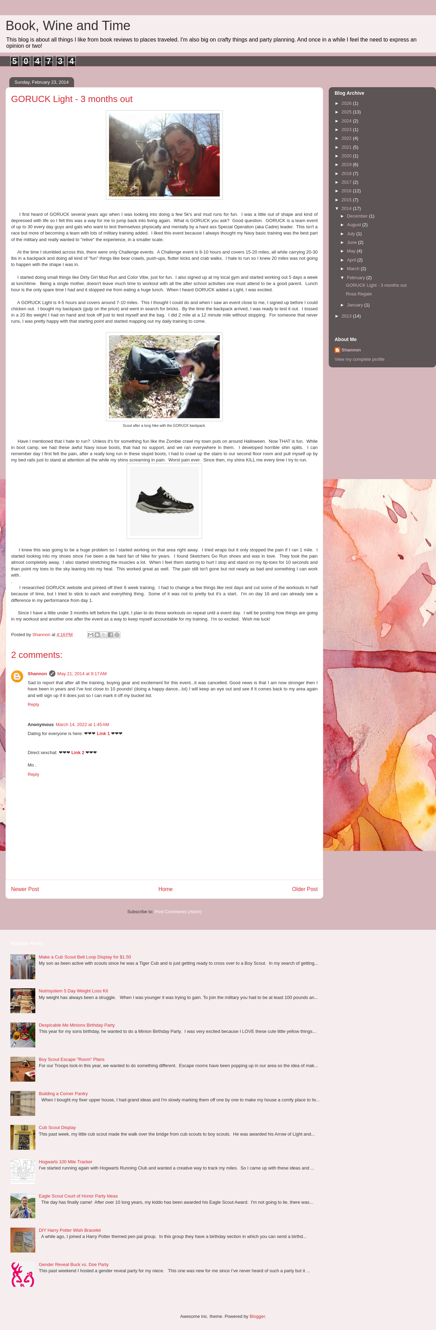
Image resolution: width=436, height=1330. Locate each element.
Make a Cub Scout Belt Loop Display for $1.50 (85, 957)
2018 (347, 173)
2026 (347, 103)
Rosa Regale (359, 293)
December (358, 216)
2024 (347, 120)
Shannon (37, 673)
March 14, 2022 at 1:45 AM (82, 724)
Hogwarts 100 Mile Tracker (65, 1161)
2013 (347, 316)
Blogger (257, 1316)
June (352, 242)
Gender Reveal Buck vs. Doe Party (74, 1264)
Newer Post (25, 889)
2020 (347, 155)
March (354, 268)
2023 (347, 129)
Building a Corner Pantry (63, 1093)
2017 (347, 182)
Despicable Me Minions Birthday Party (77, 1025)
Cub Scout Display (57, 1127)
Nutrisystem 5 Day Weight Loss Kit (73, 990)
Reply (33, 704)
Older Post (305, 889)
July (351, 233)
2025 (347, 111)
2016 (347, 190)
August (354, 224)
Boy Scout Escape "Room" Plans (72, 1059)
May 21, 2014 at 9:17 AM (82, 673)
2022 (347, 138)
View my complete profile (359, 359)
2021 (347, 147)
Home (165, 889)
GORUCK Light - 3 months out (376, 285)
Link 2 (77, 752)
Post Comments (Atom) (178, 911)
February (356, 277)
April (352, 260)
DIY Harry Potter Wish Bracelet (70, 1230)
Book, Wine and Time (68, 25)
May (352, 251)
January (355, 305)
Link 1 (103, 733)
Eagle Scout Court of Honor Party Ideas (78, 1196)
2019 (347, 164)
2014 (347, 208)
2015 (347, 199)
